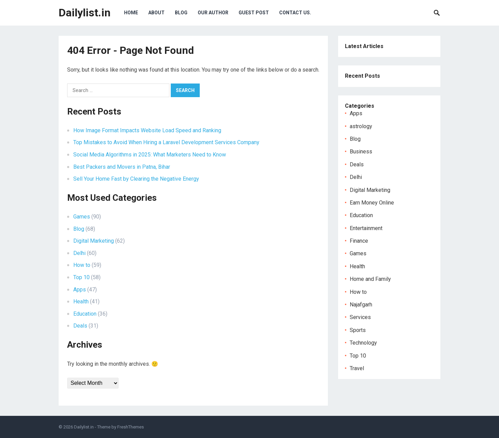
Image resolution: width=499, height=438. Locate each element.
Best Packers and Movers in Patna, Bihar (121, 167)
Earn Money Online (372, 202)
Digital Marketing (93, 241)
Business (361, 151)
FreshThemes (130, 426)
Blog (181, 12)
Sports (358, 330)
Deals (80, 325)
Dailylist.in (84, 12)
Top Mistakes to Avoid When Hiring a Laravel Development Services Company (166, 142)
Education (84, 314)
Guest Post (254, 12)
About (156, 12)
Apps (79, 289)
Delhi (79, 253)
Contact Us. (295, 12)
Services (360, 317)
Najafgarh (361, 304)
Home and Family (370, 279)
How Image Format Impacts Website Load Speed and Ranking (147, 130)
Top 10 (81, 277)
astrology (361, 126)
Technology (363, 342)
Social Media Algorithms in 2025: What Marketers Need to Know (149, 154)
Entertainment (366, 228)
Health (81, 301)
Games (81, 216)
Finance (359, 241)
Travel (357, 368)
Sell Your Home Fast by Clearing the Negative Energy (136, 179)
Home (131, 12)
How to (81, 265)
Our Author (213, 12)
